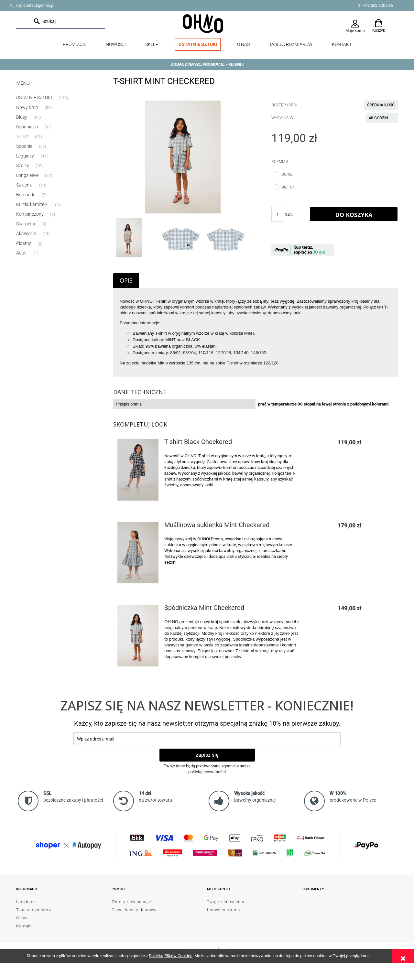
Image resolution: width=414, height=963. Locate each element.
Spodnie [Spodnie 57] (24, 146)
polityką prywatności (207, 771)
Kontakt (24, 932)
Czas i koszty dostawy (134, 916)
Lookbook (26, 908)
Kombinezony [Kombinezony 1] (30, 214)
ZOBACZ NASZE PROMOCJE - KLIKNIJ (207, 64)
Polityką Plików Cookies (170, 955)
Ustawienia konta (224, 916)
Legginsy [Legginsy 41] (25, 155)
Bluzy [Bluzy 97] (21, 117)
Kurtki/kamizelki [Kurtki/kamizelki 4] (32, 204)
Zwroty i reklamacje (131, 908)
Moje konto (355, 30)
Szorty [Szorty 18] (22, 165)
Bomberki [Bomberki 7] (25, 194)
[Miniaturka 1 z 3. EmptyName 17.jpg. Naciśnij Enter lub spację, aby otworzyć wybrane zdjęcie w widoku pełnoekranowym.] (129, 237)
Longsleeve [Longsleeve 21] (27, 175)
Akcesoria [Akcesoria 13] (26, 233)
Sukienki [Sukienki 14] (24, 185)
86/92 (288, 174)
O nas (21, 924)
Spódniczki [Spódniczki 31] (27, 126)
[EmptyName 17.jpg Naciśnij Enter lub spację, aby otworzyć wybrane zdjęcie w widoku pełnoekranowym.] (183, 157)
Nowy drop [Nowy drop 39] (27, 107)
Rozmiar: (280, 161)
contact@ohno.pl (38, 5)
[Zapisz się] (207, 755)
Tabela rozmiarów (34, 916)
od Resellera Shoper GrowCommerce (338, 914)
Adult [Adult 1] (21, 252)
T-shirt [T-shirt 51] (22, 136)
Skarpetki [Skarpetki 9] (25, 223)
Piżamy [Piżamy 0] (23, 243)
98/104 (289, 187)
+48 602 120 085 (378, 5)
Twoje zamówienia (225, 908)
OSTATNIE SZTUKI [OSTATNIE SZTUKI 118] (34, 97)
